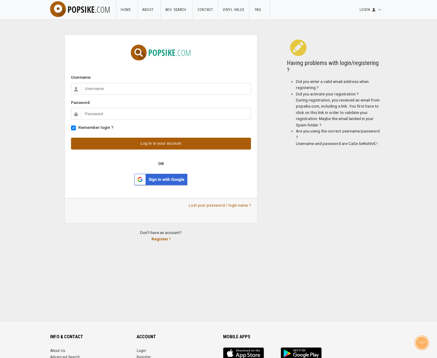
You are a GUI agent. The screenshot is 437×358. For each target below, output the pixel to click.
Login (141, 351)
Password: (80, 102)
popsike (80, 9)
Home (127, 10)
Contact (205, 10)
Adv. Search (176, 10)
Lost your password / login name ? (220, 205)
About (149, 10)
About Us (57, 351)
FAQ (259, 10)
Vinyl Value (234, 10)
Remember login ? (95, 127)
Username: (81, 77)
